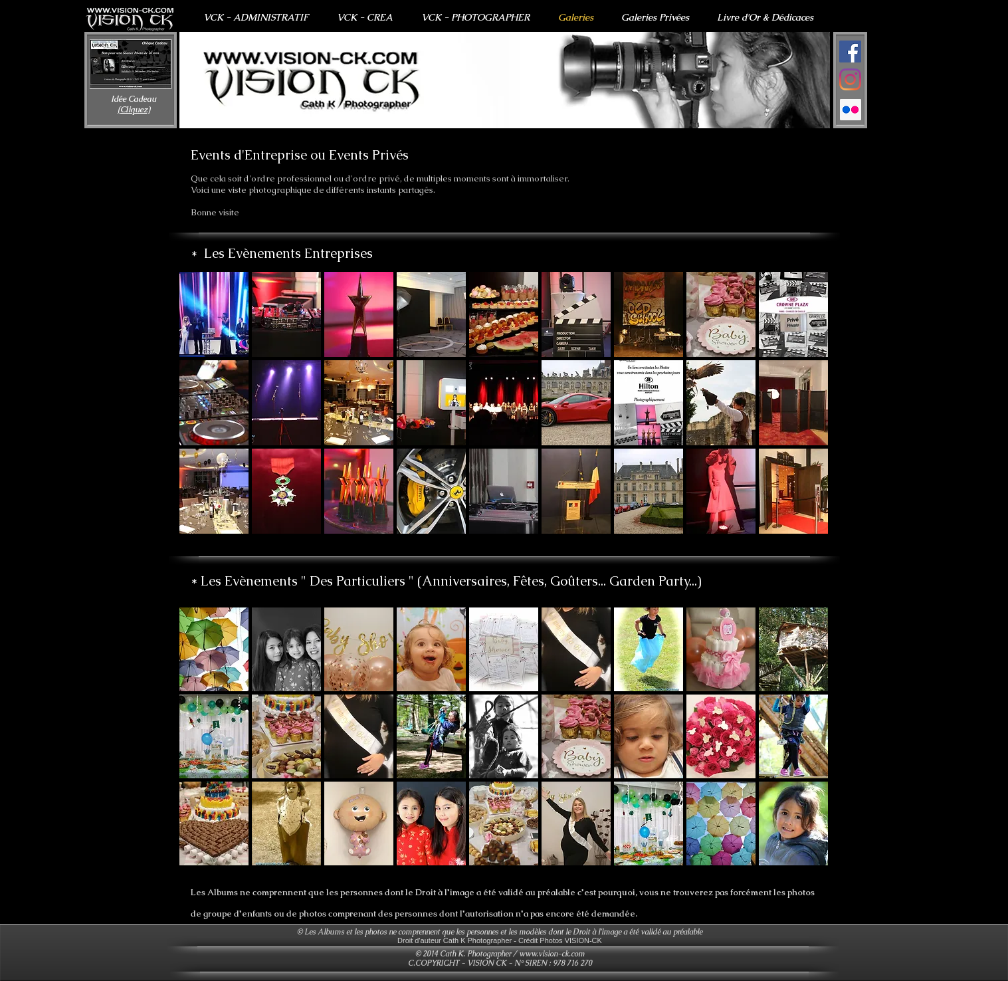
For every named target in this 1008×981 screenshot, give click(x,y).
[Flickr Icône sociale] (850, 109)
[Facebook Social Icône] (850, 51)
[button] (504, 80)
